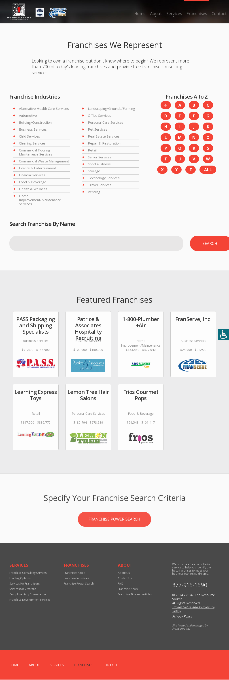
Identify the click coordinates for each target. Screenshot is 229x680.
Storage (94, 171)
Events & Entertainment (37, 168)
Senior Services (99, 157)
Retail (92, 150)
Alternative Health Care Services (44, 108)
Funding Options (19, 579)
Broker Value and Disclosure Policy (193, 609)
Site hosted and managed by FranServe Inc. (190, 627)
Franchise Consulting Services (28, 573)
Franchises (197, 13)
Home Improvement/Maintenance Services (40, 200)
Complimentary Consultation (27, 595)
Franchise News (128, 589)
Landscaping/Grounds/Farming (111, 108)
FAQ (120, 584)
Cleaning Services (32, 143)
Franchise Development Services (29, 600)
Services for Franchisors (24, 584)
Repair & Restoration (104, 143)
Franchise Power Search (114, 538)
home (14, 665)
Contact (219, 13)
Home (140, 13)
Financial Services (32, 175)
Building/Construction (35, 122)
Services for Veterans (22, 589)
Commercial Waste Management (44, 161)
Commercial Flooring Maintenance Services (35, 152)
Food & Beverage (32, 182)
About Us (124, 573)
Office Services (99, 115)
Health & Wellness (33, 189)
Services (174, 13)
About (156, 13)
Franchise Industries (76, 579)
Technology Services (104, 178)
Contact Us (125, 579)
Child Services (29, 136)
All (208, 169)
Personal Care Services (105, 122)
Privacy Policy (182, 617)
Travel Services (100, 185)
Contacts (111, 665)
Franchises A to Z (74, 573)
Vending (94, 192)
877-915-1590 (189, 585)
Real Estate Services (104, 136)
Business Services (33, 129)
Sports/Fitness (99, 164)
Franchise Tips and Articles (135, 595)
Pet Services (97, 129)
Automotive (28, 115)
